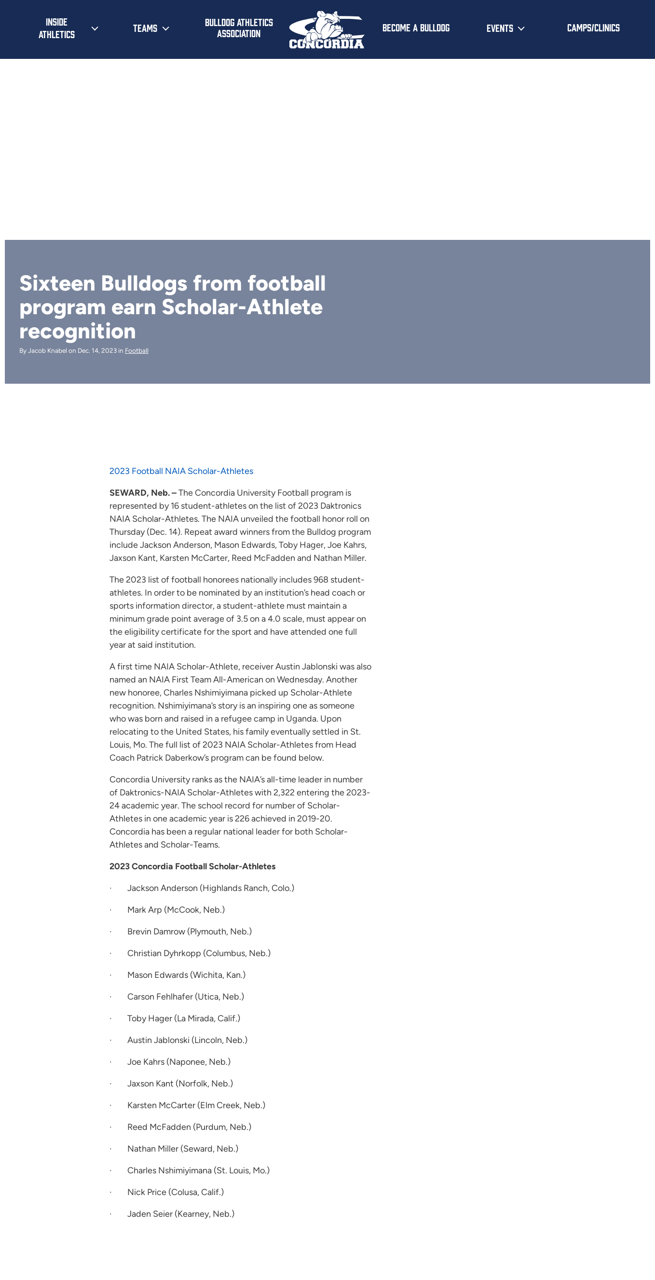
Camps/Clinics (593, 27)
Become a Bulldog (416, 27)
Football (137, 350)
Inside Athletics (57, 27)
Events (500, 27)
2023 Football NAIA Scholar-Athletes (181, 471)
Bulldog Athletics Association (239, 27)
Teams (145, 27)
